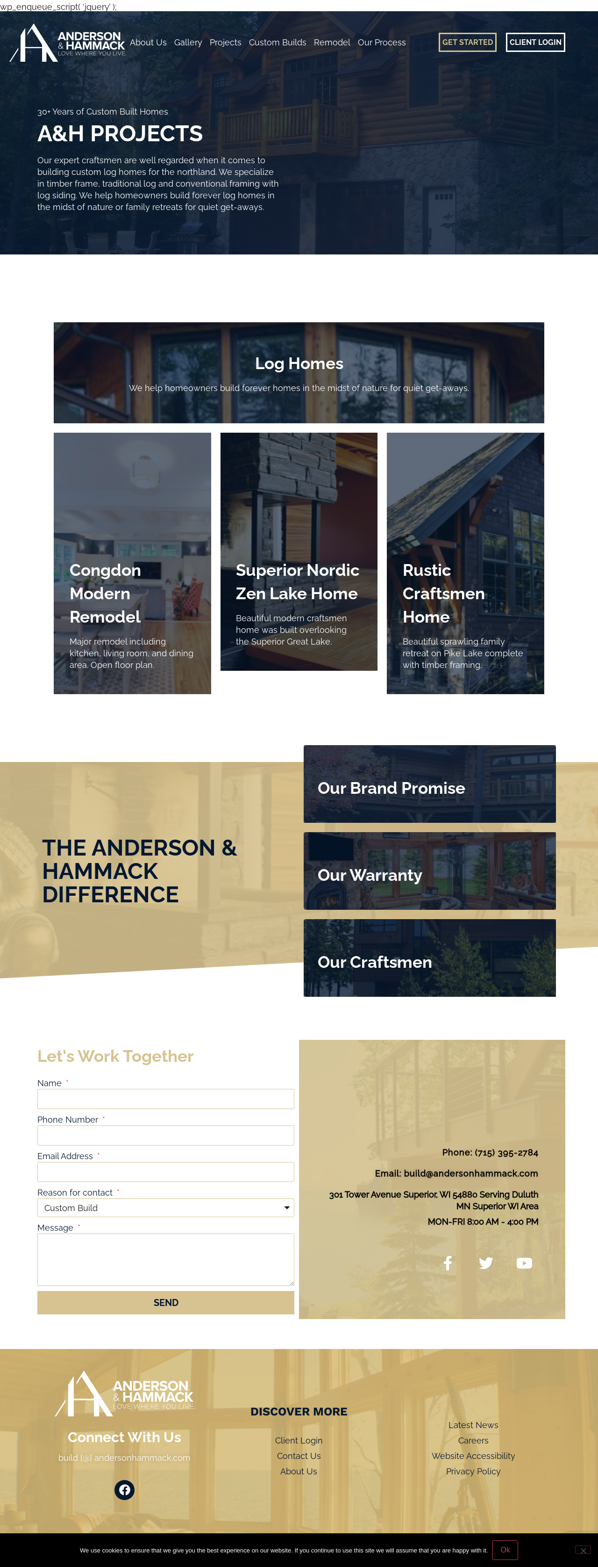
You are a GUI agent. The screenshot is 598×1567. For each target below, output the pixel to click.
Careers (473, 1440)
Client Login (299, 1440)
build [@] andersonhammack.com (124, 1458)
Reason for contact (76, 1192)
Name (50, 1083)
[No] (583, 1549)
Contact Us (299, 1456)
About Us (148, 42)
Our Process (382, 42)
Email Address (66, 1156)
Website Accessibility (473, 1456)
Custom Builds (277, 42)
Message (56, 1228)
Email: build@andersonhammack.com (457, 1173)
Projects (226, 42)
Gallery (188, 42)
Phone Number (68, 1119)
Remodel (332, 42)
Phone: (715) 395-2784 (490, 1152)
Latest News (473, 1425)
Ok (505, 1550)
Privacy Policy (473, 1471)
